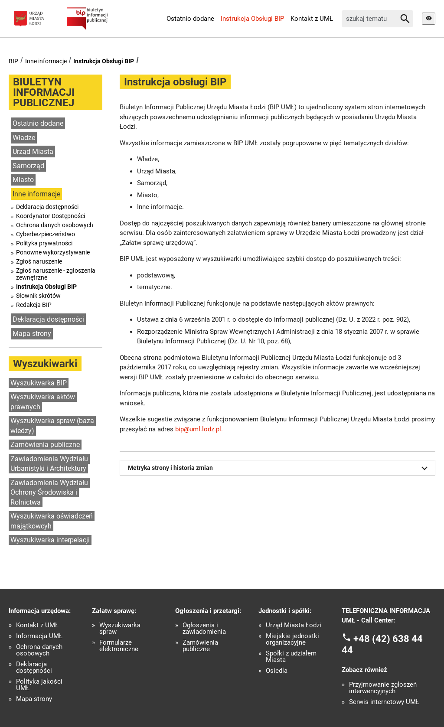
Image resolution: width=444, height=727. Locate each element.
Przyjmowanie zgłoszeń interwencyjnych (383, 687)
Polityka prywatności (44, 243)
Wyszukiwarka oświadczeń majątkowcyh (51, 521)
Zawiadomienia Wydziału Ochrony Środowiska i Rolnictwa (49, 492)
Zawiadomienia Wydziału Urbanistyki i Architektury (49, 464)
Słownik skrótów (38, 295)
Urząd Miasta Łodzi (293, 625)
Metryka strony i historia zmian (279, 468)
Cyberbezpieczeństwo (45, 234)
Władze (24, 138)
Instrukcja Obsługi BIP (252, 19)
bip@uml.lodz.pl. (199, 429)
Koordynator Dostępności (50, 215)
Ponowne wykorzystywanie (53, 252)
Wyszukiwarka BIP (38, 383)
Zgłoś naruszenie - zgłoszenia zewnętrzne (55, 274)
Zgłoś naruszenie (39, 261)
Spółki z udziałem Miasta (291, 656)
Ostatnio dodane (190, 19)
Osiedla (276, 671)
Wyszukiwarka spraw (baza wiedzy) (52, 426)
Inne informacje (46, 61)
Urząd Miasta (33, 151)
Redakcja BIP (34, 304)
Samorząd (28, 166)
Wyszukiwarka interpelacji (50, 540)
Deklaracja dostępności (47, 206)
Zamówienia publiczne (45, 444)
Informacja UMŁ (39, 636)
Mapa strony (32, 333)
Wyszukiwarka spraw (119, 628)
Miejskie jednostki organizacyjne (292, 639)
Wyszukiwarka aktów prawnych (42, 402)
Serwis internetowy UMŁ (384, 702)
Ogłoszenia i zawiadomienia (204, 628)
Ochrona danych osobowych (54, 225)
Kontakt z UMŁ (312, 19)
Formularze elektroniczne (118, 645)
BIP (13, 61)
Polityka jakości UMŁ (39, 684)
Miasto (23, 180)
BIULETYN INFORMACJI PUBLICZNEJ (44, 92)
